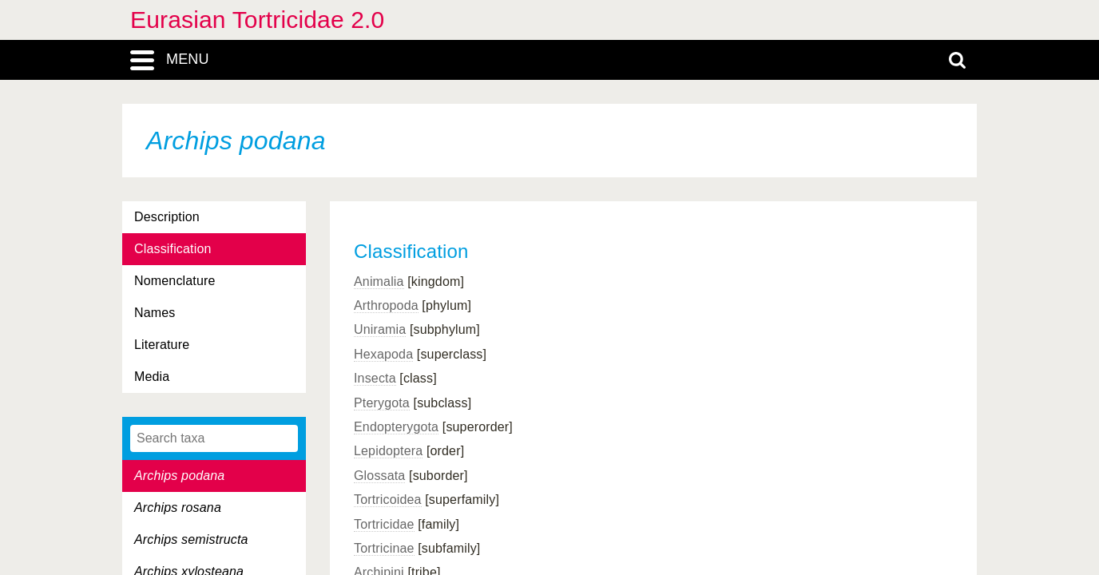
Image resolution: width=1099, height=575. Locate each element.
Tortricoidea (388, 499)
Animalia (379, 281)
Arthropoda (386, 305)
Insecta (375, 378)
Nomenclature (175, 281)
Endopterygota (396, 427)
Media (151, 376)
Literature (161, 344)
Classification (173, 249)
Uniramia (380, 329)
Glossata (379, 475)
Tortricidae (384, 524)
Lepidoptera (388, 451)
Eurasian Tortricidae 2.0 (257, 19)
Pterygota (382, 403)
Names (154, 312)
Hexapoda (383, 354)
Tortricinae (384, 548)
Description (167, 217)
